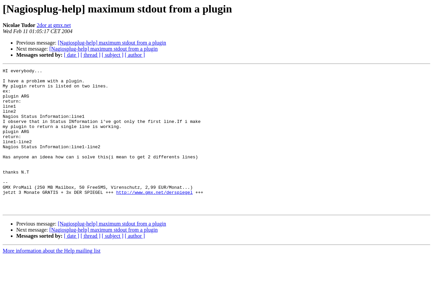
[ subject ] (112, 55)
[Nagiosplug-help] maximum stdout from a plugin (112, 43)
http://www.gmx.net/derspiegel (154, 217)
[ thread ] (90, 55)
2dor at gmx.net (54, 25)
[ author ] (135, 55)
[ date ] (71, 55)
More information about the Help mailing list (51, 279)
